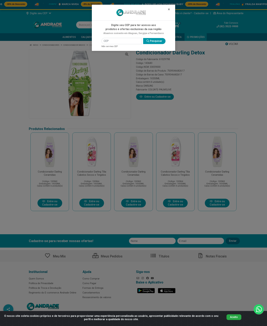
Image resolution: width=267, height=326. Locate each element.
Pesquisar (154, 41)
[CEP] (122, 41)
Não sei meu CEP (110, 46)
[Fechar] (169, 9)
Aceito (234, 317)
